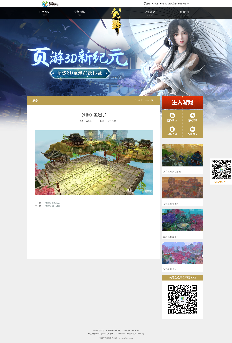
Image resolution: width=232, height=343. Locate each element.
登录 (170, 4)
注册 (174, 4)
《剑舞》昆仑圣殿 (52, 206)
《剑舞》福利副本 (52, 203)
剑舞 (116, 23)
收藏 (164, 4)
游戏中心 (182, 4)
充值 (148, 4)
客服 (156, 4)
